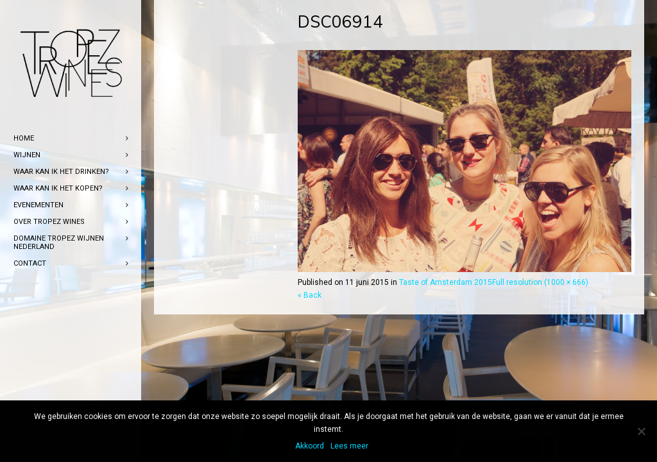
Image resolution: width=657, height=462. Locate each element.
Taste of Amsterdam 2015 (445, 282)
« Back (309, 295)
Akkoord (309, 445)
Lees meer (349, 445)
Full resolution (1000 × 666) (540, 282)
